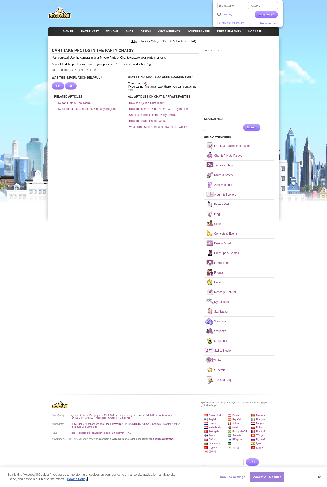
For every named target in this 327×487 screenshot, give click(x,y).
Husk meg (227, 14)
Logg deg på (266, 14)
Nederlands (215, 427)
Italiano (236, 423)
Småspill (112, 418)
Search (251, 127)
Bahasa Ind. (215, 415)
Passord (255, 5)
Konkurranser (165, 415)
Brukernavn (226, 5)
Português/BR (239, 431)
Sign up (74, 415)
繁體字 (259, 447)
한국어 (212, 451)
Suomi (212, 435)
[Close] (319, 478)
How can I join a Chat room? (73, 103)
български (214, 443)
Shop (120, 415)
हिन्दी (258, 443)
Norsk (235, 427)
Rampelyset (95, 415)
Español (236, 419)
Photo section (123, 64)
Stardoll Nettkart (171, 424)
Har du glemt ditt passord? (231, 23)
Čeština (213, 439)
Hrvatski (213, 423)
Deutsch (260, 415)
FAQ (144, 83)
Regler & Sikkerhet (114, 433)
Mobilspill (101, 418)
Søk (252, 462)
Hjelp (72, 433)
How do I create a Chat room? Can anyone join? (85, 109)
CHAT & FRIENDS (145, 415)
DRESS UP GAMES (82, 418)
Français (260, 419)
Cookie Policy (77, 479)
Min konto (125, 418)
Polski (259, 427)
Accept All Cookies (267, 477)
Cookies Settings (232, 477)
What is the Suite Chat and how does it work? (158, 126)
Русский (260, 439)
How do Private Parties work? (147, 121)
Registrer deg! (269, 23)
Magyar (260, 423)
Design (129, 415)
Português (214, 431)
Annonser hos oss (94, 424)
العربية (235, 443)
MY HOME (109, 415)
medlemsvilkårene (162, 439)
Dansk (235, 415)
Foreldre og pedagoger (89, 433)
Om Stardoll (76, 424)
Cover (83, 415)
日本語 (236, 447)
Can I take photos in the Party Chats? (152, 115)
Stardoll (60, 13)
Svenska (236, 435)
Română (260, 431)
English (212, 419)
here (131, 90)
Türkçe (260, 435)
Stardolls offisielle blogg (84, 426)
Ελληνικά (237, 439)
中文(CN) (213, 447)
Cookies (156, 424)
